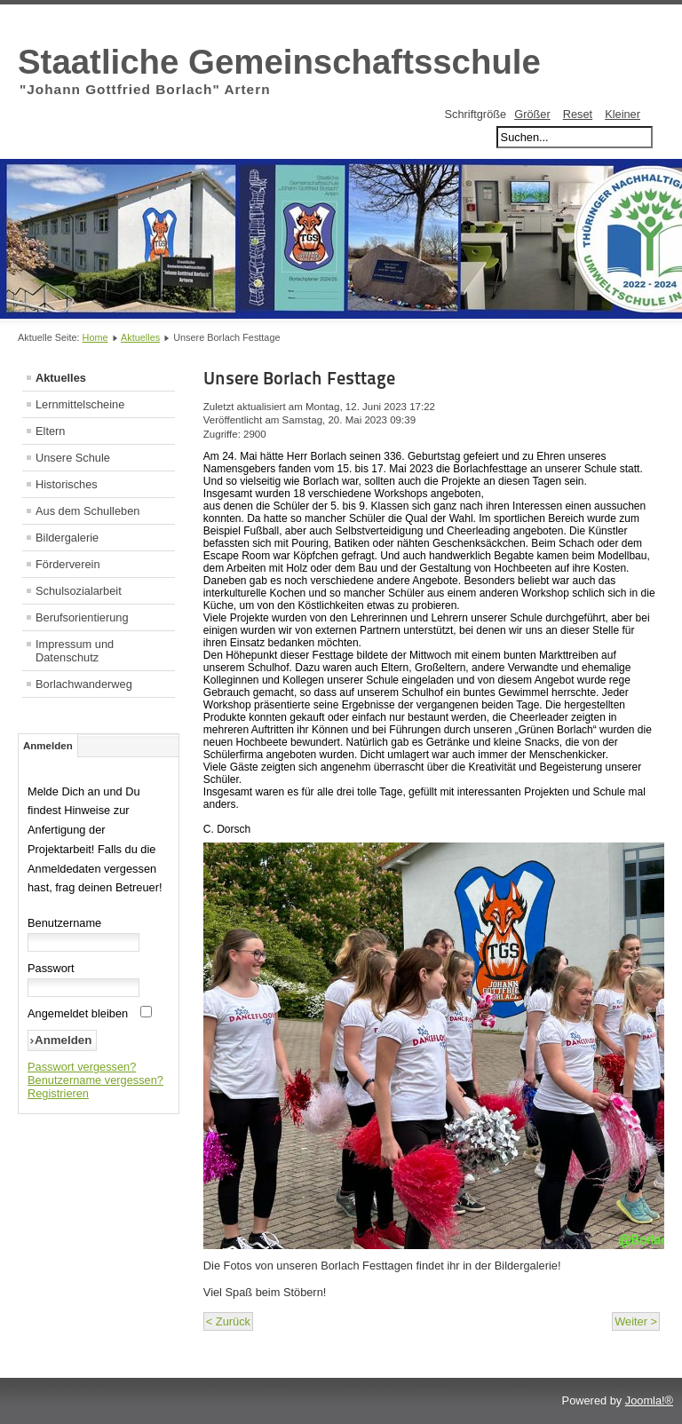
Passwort (51, 968)
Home (95, 337)
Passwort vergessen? (82, 1066)
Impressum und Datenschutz (75, 650)
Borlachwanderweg (84, 684)
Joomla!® (649, 1400)
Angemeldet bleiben (78, 1013)
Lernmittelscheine (80, 404)
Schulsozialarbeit (79, 590)
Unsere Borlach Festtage (299, 378)
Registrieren (58, 1093)
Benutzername (64, 923)
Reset (577, 114)
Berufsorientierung (82, 617)
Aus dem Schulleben (87, 511)
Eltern (50, 431)
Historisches (67, 484)
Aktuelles (140, 337)
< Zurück (228, 1321)
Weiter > (636, 1321)
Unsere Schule (73, 457)
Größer (532, 114)
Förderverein (68, 564)
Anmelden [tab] (48, 745)
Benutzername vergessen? (95, 1080)
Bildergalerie (67, 537)
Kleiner (622, 114)
